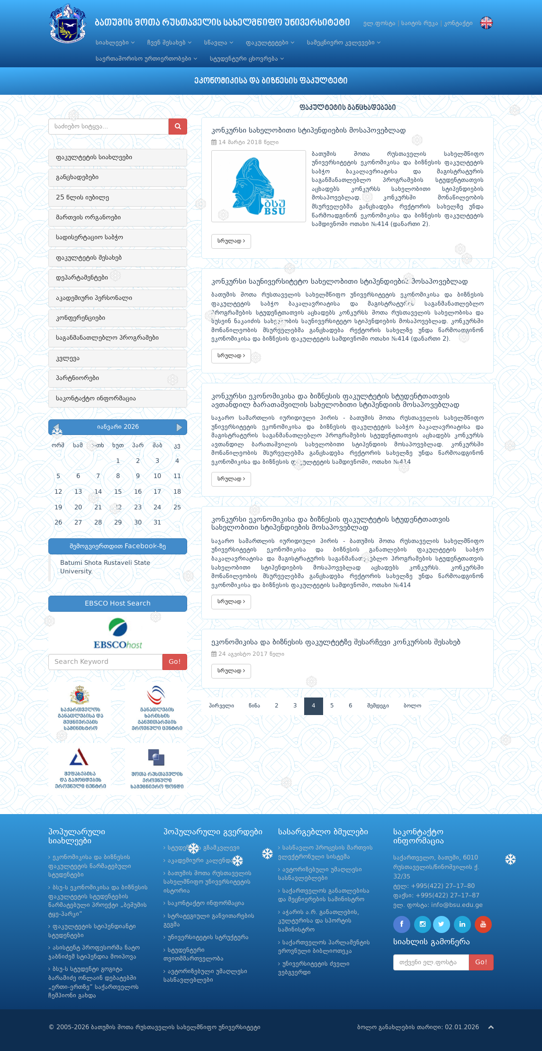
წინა (254, 706)
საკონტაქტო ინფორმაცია (96, 398)
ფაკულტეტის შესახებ (89, 257)
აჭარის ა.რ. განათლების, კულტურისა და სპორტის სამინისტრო (318, 921)
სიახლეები (115, 42)
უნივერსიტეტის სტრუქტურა (208, 937)
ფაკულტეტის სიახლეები (94, 157)
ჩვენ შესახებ (169, 42)
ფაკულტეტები (270, 42)
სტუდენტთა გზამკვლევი (204, 848)
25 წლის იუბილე (82, 197)
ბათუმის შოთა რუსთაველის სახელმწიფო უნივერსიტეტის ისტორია (207, 882)
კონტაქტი (458, 23)
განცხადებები (77, 177)
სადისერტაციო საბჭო (89, 237)
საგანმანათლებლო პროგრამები (107, 338)
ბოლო (412, 706)
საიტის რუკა (419, 23)
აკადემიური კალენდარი (205, 861)
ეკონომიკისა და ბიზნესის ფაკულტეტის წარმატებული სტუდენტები (89, 866)
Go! (175, 662)
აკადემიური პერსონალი (94, 298)
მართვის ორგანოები (88, 217)
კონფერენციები (80, 318)
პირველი (221, 706)
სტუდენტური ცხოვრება (247, 58)
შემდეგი (378, 706)
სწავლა (218, 42)
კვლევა (68, 358)
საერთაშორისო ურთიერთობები (146, 58)
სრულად (231, 241)
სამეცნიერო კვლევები (343, 42)
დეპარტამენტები (82, 277)
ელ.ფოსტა (379, 23)
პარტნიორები (77, 378)
